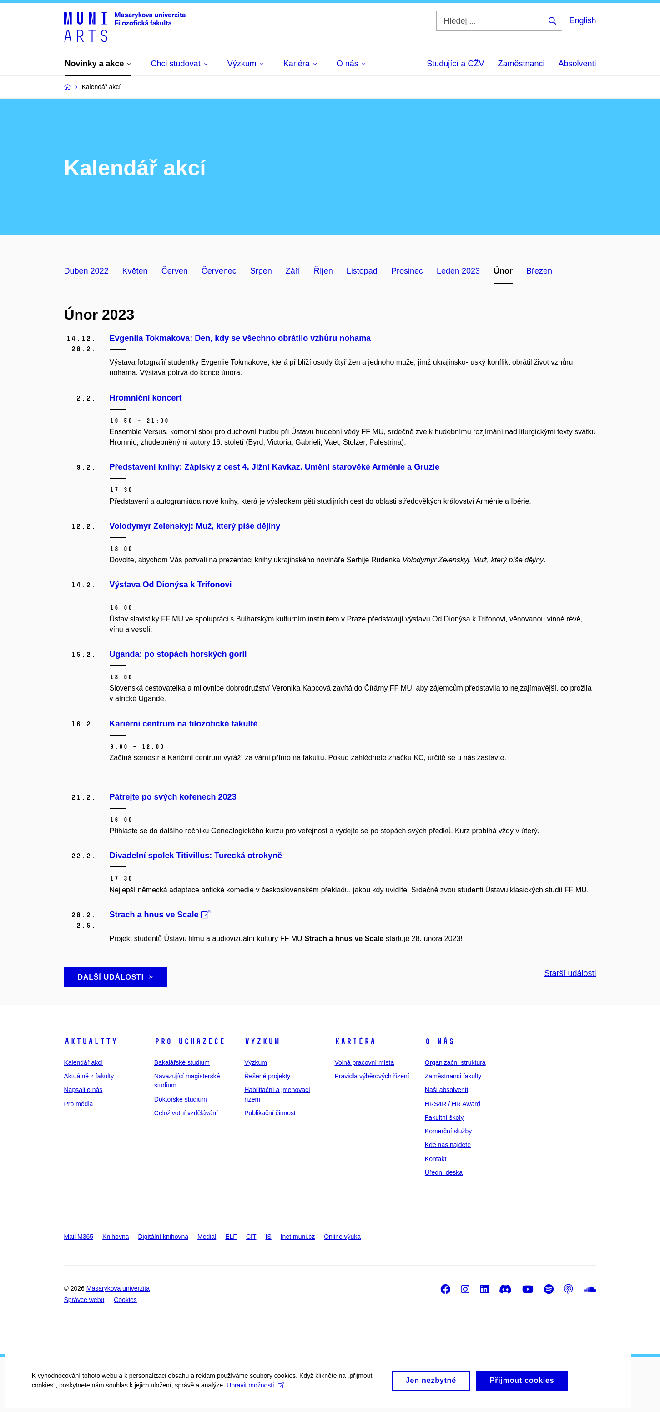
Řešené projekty (267, 1076)
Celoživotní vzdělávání (186, 1113)
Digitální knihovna (163, 1236)
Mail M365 (79, 1236)
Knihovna (115, 1236)
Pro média (78, 1103)
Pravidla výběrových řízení (371, 1076)
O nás (439, 1041)
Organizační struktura (455, 1062)
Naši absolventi (446, 1089)
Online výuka (342, 1236)
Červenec (219, 270)
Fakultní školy (444, 1117)
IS (269, 1236)
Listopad (362, 270)
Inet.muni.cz (298, 1236)
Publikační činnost (270, 1113)
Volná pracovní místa (364, 1062)
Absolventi (577, 63)
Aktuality (90, 1041)
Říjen (323, 270)
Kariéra (355, 1041)
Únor (503, 270)
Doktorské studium (180, 1099)
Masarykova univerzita (118, 1288)
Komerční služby (448, 1131)
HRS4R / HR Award (452, 1103)
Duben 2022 (86, 270)
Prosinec (407, 270)
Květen (135, 270)
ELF (231, 1236)
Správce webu (84, 1299)
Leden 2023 (458, 270)
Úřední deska (444, 1172)
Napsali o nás (83, 1089)
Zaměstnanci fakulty (453, 1076)
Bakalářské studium (182, 1062)
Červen (174, 270)
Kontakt (435, 1158)
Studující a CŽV (455, 63)
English (582, 20)
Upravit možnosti (255, 1392)
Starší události (570, 973)
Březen (539, 270)
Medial (206, 1236)
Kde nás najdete (448, 1144)
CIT (251, 1236)
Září (293, 270)
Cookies (125, 1299)
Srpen (261, 270)
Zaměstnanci (521, 63)
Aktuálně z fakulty (89, 1076)
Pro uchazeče (189, 1041)
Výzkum (262, 1041)
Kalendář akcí (83, 1062)
